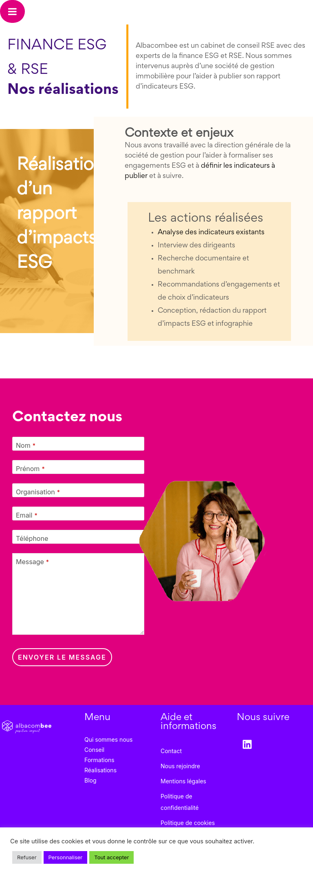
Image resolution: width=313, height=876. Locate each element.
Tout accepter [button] (111, 857)
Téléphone (32, 538)
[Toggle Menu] (12, 11)
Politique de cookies (188, 822)
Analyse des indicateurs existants (211, 232)
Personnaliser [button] (65, 857)
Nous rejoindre (180, 766)
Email (26, 515)
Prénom (30, 469)
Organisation (38, 492)
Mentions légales (183, 781)
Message (32, 562)
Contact (171, 750)
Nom (25, 445)
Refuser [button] (27, 857)
